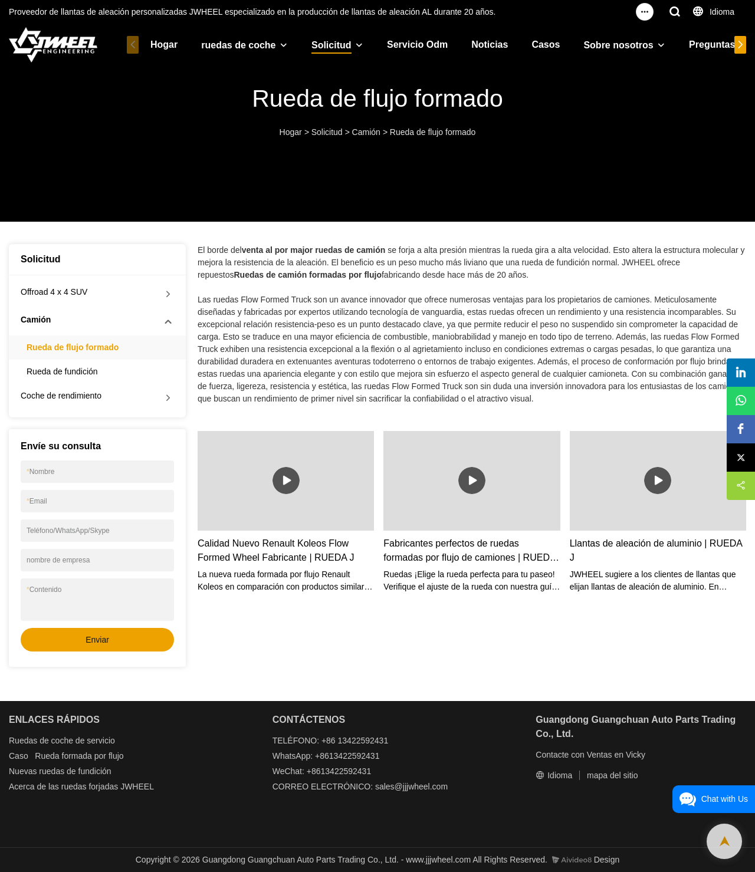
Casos (545, 45)
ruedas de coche (238, 45)
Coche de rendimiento (61, 395)
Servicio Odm (417, 45)
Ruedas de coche (41, 740)
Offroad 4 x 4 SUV (54, 292)
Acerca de (27, 786)
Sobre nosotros (618, 45)
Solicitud (331, 45)
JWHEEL (137, 786)
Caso (18, 756)
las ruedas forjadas (83, 786)
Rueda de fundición (62, 371)
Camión (366, 132)
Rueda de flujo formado (433, 132)
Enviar (97, 639)
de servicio (95, 740)
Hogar (164, 45)
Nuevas (23, 771)
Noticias (489, 45)
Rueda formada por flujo (79, 756)
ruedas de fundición (75, 771)
